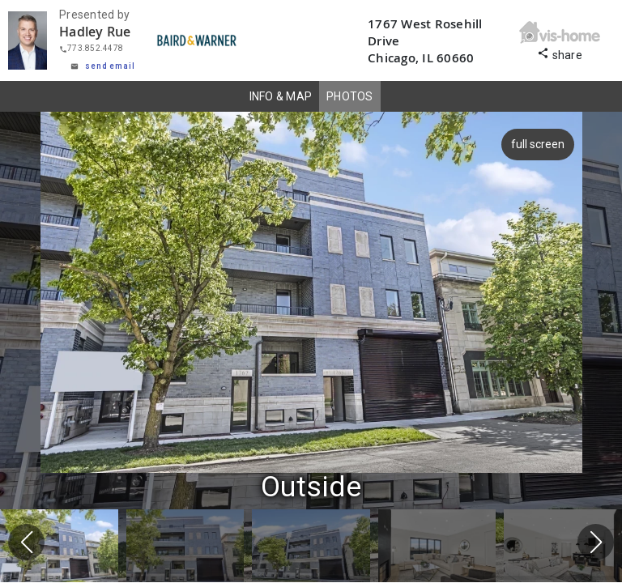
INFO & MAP (281, 96)
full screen (535, 144)
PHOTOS (349, 96)
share (559, 53)
